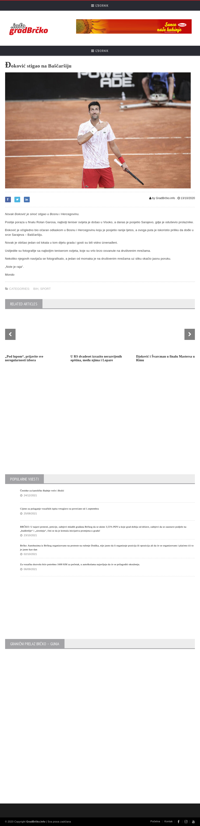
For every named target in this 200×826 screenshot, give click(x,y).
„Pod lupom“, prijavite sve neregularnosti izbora (24, 358)
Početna (155, 821)
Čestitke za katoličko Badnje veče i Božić (42, 490)
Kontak (169, 821)
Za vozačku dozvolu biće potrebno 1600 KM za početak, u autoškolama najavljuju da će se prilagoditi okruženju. (80, 564)
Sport (45, 288)
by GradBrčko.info (162, 198)
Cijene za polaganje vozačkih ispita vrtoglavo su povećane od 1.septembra (59, 508)
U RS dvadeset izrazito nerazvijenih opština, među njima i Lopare (96, 358)
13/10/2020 (186, 198)
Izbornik (100, 5)
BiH (35, 288)
